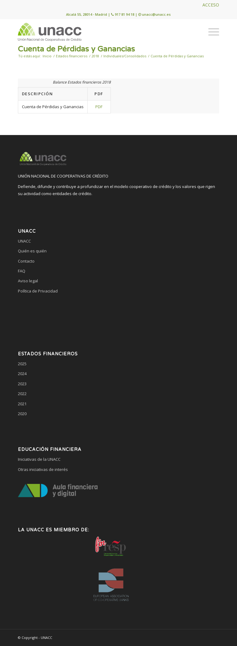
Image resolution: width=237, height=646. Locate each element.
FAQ (21, 271)
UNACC (24, 241)
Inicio (47, 56)
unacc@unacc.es (156, 14)
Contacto (26, 261)
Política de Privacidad (38, 291)
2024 (22, 373)
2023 (22, 383)
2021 (22, 404)
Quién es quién (32, 251)
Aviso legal (28, 281)
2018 (95, 56)
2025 (22, 363)
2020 (22, 413)
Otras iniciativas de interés (43, 469)
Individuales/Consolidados (124, 56)
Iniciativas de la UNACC (39, 459)
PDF (98, 106)
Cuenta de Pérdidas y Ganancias (76, 49)
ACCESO (210, 5)
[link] (118, 314)
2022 (22, 393)
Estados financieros (71, 56)
